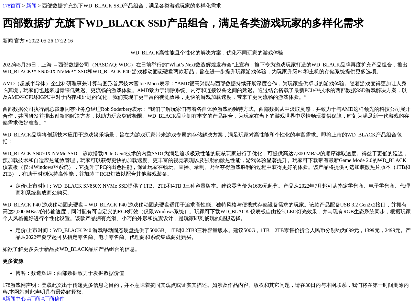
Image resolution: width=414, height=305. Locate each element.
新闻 (31, 5)
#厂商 (33, 298)
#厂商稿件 (53, 298)
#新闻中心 (14, 298)
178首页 (12, 5)
